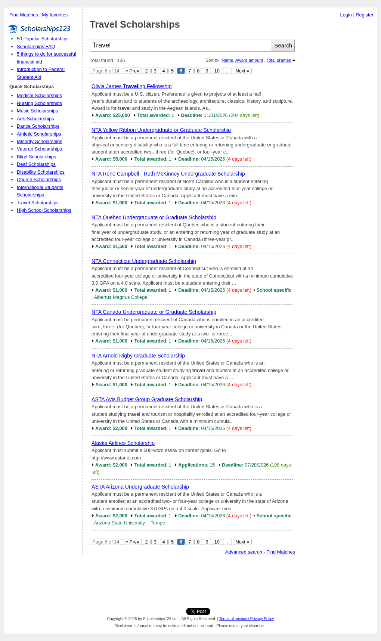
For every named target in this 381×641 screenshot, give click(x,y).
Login (346, 15)
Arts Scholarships (35, 118)
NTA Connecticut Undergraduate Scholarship (144, 261)
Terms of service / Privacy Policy (246, 619)
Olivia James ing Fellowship (131, 86)
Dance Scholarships (38, 126)
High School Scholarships (44, 210)
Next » (242, 71)
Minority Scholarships (39, 141)
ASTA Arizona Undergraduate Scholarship (140, 487)
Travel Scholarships (38, 202)
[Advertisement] (338, 134)
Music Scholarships (37, 111)
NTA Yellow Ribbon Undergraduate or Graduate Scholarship (161, 130)
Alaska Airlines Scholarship (123, 443)
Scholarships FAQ (36, 46)
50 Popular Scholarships (43, 38)
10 (217, 71)
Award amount (249, 60)
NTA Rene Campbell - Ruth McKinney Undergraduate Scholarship (168, 174)
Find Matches (23, 15)
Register (365, 15)
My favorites (55, 15)
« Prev (132, 71)
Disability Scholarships (41, 172)
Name (227, 60)
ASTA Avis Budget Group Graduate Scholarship (147, 399)
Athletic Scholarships (39, 134)
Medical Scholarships (39, 95)
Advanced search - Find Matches (260, 552)
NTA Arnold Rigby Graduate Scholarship (138, 356)
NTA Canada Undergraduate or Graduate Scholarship (154, 312)
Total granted (278, 60)
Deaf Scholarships (36, 164)
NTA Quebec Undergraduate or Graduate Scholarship (154, 217)
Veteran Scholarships (39, 149)
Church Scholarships (39, 179)
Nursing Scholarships (39, 103)
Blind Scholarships (36, 157)
